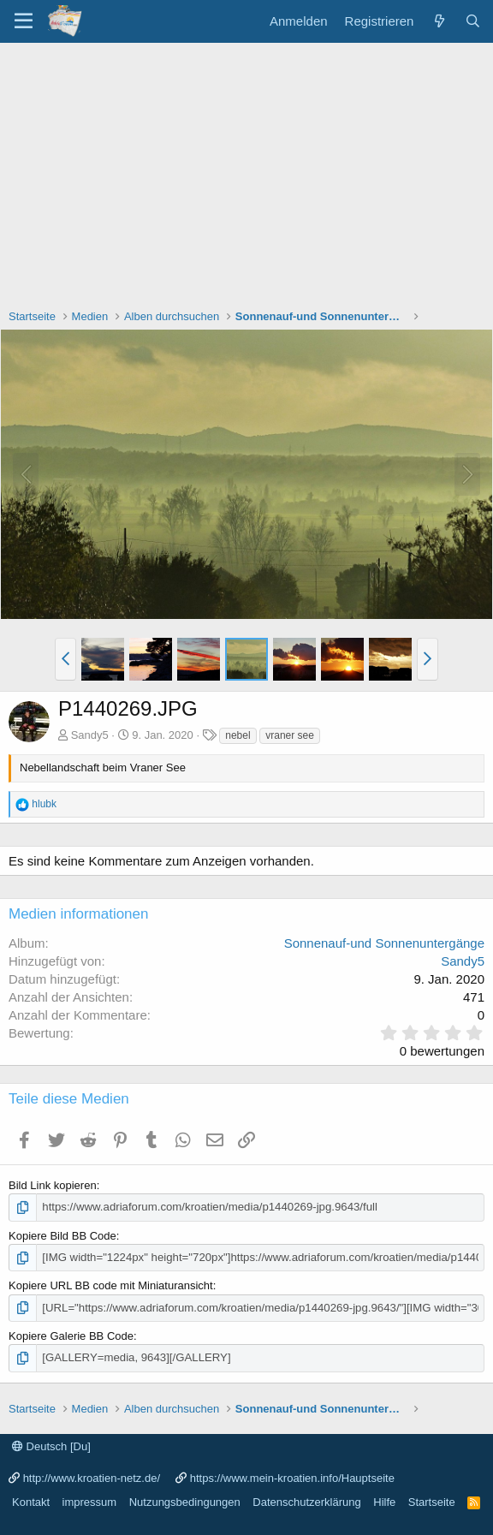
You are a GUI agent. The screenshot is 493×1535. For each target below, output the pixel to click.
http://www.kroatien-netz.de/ (91, 1476)
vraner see (289, 735)
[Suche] (473, 21)
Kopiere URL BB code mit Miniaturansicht (111, 1285)
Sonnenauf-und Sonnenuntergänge (384, 943)
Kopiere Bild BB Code (62, 1235)
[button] (65, 659)
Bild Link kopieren (53, 1185)
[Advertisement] (246, 171)
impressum (89, 1501)
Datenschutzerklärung (306, 1501)
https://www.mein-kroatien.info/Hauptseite (292, 1476)
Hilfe (384, 1501)
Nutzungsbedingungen (185, 1501)
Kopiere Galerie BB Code (71, 1335)
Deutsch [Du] (51, 1445)
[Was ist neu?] (438, 21)
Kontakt (31, 1501)
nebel (237, 735)
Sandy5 (90, 735)
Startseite (431, 1501)
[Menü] (23, 21)
